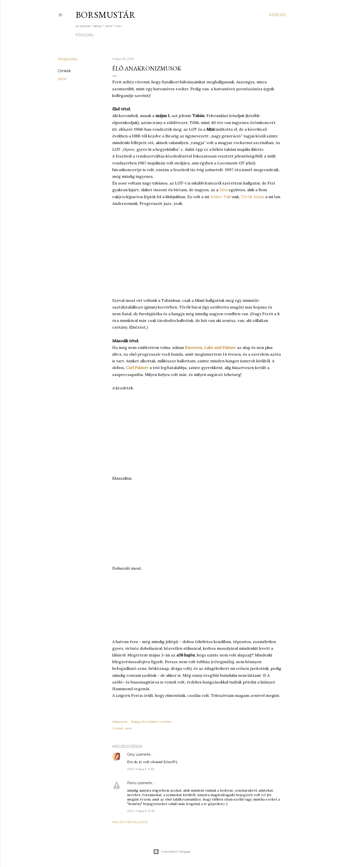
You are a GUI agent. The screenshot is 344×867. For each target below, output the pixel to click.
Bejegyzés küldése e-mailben (151, 721)
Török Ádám (252, 196)
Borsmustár (106, 15)
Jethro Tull (220, 196)
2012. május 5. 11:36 (140, 769)
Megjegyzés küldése (130, 822)
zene (62, 79)
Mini (223, 189)
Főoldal (85, 35)
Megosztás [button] (67, 59)
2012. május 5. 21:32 (141, 811)
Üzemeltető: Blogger (172, 852)
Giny (131, 754)
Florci (131, 783)
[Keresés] (277, 15)
